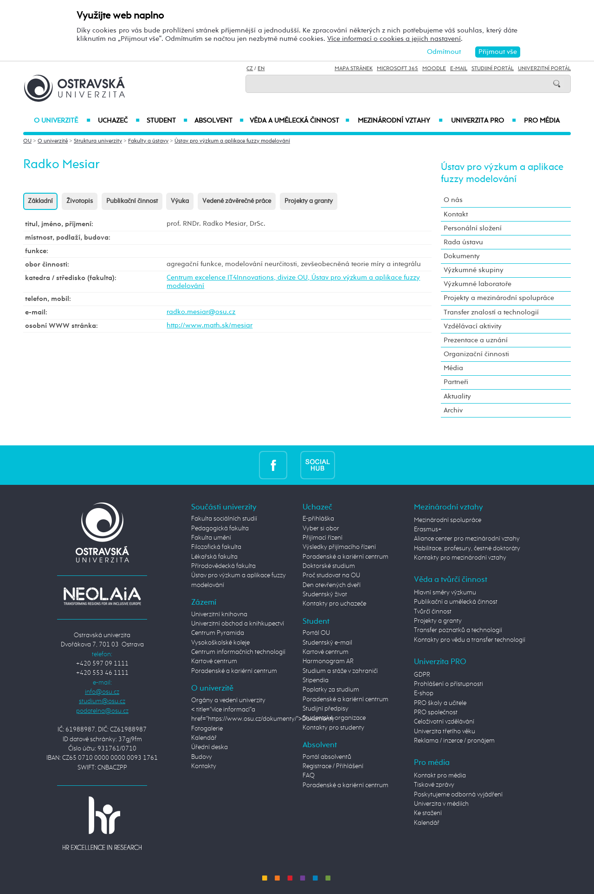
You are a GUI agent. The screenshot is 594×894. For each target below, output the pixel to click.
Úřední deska (209, 747)
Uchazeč (118, 120)
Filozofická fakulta (216, 547)
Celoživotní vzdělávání (444, 721)
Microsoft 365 (397, 69)
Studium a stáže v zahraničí (340, 671)
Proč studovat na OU (331, 575)
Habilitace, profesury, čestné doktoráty (467, 548)
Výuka (180, 201)
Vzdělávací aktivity (473, 326)
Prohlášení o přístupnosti (448, 684)
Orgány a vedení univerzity (228, 700)
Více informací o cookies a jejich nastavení (394, 38)
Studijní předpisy (326, 708)
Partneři (456, 381)
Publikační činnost (132, 201)
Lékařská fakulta (214, 557)
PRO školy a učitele (440, 703)
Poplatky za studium (331, 689)
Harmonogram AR (328, 661)
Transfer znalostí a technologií (491, 312)
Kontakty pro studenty (333, 727)
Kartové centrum (214, 661)
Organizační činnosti (476, 354)
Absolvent (219, 120)
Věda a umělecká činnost (299, 120)
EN (261, 69)
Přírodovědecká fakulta (223, 566)
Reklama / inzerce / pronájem (454, 740)
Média (453, 368)
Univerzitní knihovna (219, 614)
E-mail (458, 69)
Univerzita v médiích (441, 804)
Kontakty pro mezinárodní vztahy (460, 558)
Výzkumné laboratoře (477, 284)
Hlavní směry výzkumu (445, 592)
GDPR (422, 675)
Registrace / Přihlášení (333, 766)
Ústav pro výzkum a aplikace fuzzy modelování (232, 141)
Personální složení (473, 228)
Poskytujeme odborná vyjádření (458, 794)
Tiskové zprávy (434, 785)
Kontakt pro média (440, 775)
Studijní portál (492, 69)
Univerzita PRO (484, 120)
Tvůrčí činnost (433, 611)
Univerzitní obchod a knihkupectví (237, 623)
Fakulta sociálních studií (224, 519)
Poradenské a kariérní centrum (234, 671)
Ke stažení (428, 813)
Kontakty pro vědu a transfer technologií (469, 640)
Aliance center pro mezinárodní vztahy (467, 538)
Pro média (542, 120)
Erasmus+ (428, 529)
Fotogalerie (207, 728)
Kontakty (203, 766)
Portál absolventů (327, 757)
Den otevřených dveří (332, 585)
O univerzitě (62, 120)
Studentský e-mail (327, 643)
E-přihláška (318, 519)
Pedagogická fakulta (220, 528)
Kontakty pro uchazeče (334, 603)
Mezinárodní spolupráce (447, 520)
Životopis (79, 201)
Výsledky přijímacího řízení (339, 547)
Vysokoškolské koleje (220, 643)
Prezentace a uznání (476, 340)
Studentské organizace (334, 718)
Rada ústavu (463, 242)
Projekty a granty (308, 201)
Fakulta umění (211, 538)
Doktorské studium (329, 566)
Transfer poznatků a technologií (458, 630)
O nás (453, 199)
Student (167, 120)
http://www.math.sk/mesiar (209, 325)
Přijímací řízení (322, 538)
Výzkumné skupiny (474, 270)
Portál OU (316, 633)
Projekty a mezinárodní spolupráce (499, 297)
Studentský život (325, 594)
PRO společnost (436, 712)
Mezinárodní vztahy (400, 120)
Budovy (201, 757)
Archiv (453, 410)
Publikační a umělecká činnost (455, 602)
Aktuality (457, 396)
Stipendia (316, 680)
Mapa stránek (354, 69)
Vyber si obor (321, 528)
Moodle (434, 69)
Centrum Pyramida (217, 633)
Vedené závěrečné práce (236, 201)
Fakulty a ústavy (148, 141)
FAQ (309, 775)
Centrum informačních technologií (238, 652)
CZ (249, 69)
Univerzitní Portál (544, 69)
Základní (40, 201)
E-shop (423, 693)
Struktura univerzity (98, 141)
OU (27, 141)
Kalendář (204, 738)
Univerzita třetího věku (444, 731)
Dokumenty (462, 256)
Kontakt (456, 214)
